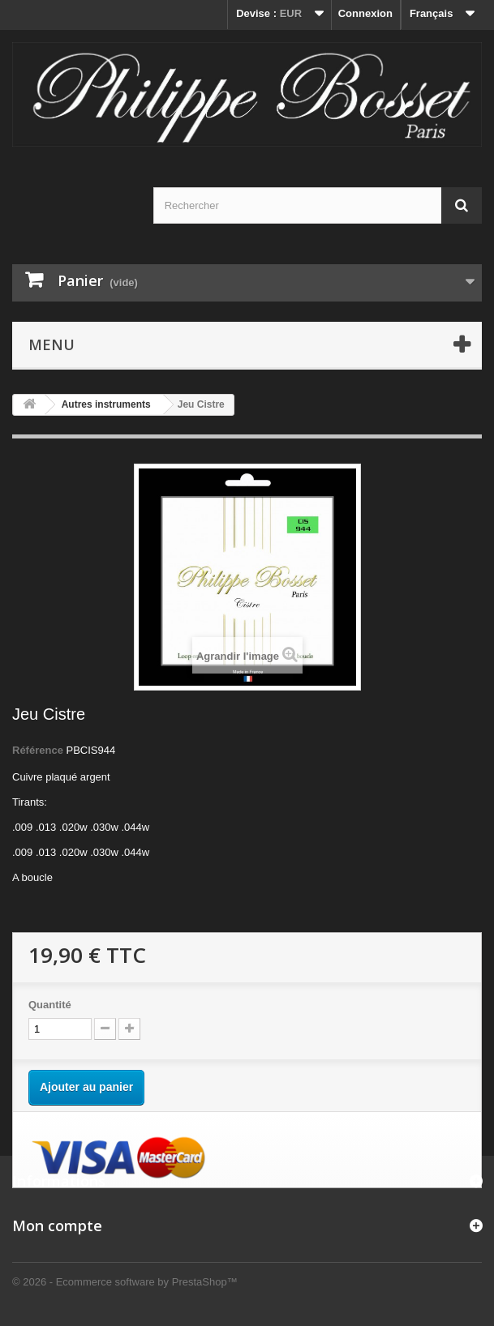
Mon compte (57, 1225)
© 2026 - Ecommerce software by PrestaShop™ (125, 1282)
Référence (37, 750)
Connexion (365, 13)
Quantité (49, 1005)
